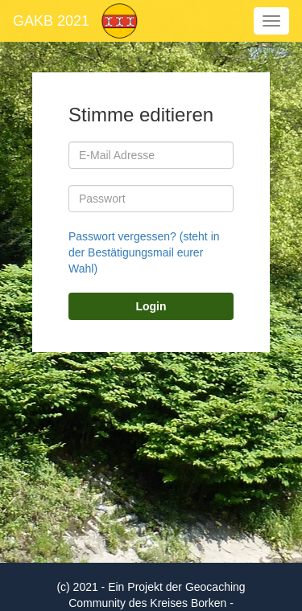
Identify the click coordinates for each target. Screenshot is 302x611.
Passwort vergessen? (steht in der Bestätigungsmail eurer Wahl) (144, 252)
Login (150, 306)
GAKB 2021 (51, 21)
